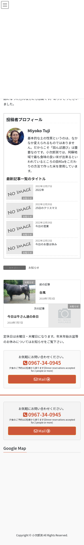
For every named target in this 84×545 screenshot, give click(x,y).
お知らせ (27, 198)
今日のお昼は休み (46, 244)
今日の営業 (42, 226)
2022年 (39, 190)
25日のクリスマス (46, 208)
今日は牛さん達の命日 (23, 316)
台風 (42, 292)
